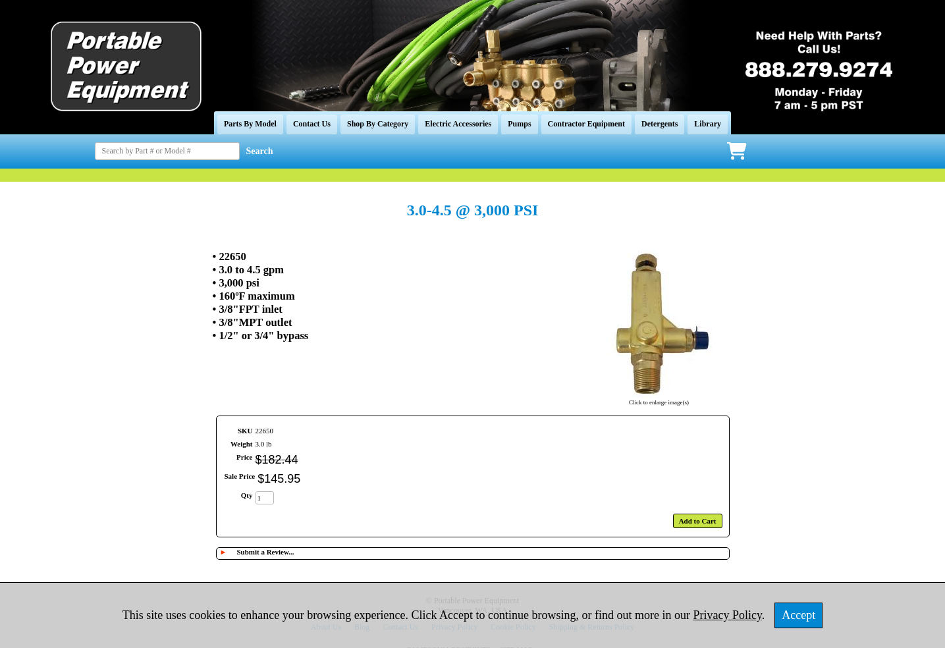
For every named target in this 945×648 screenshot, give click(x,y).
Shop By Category (377, 123)
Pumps (519, 123)
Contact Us (312, 123)
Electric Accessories (458, 123)
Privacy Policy (727, 615)
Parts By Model (250, 123)
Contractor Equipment (586, 123)
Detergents (659, 123)
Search (259, 151)
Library (707, 123)
